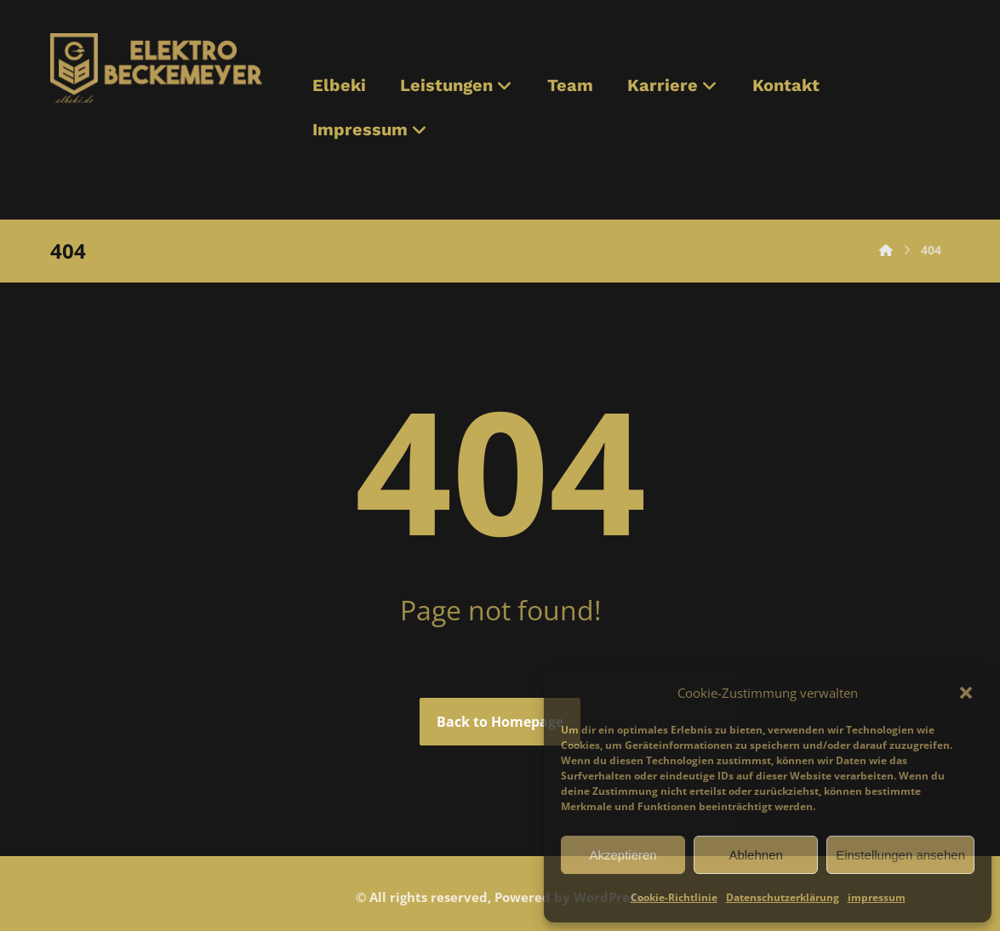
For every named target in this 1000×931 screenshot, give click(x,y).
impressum (877, 897)
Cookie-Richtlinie (674, 897)
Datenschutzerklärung (782, 897)
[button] (965, 692)
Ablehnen (755, 855)
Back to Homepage (500, 721)
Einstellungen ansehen (900, 855)
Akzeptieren (622, 855)
